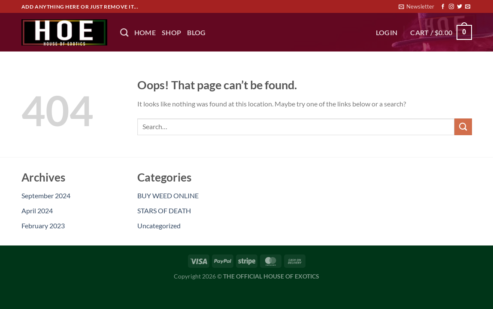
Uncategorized (159, 225)
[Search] (124, 32)
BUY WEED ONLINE (168, 195)
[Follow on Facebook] (442, 7)
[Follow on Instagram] (451, 7)
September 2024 (45, 195)
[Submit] (463, 126)
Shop (171, 32)
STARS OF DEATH (164, 210)
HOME (145, 32)
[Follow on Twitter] (459, 7)
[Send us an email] (467, 7)
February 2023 (43, 225)
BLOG (196, 32)
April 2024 (37, 210)
